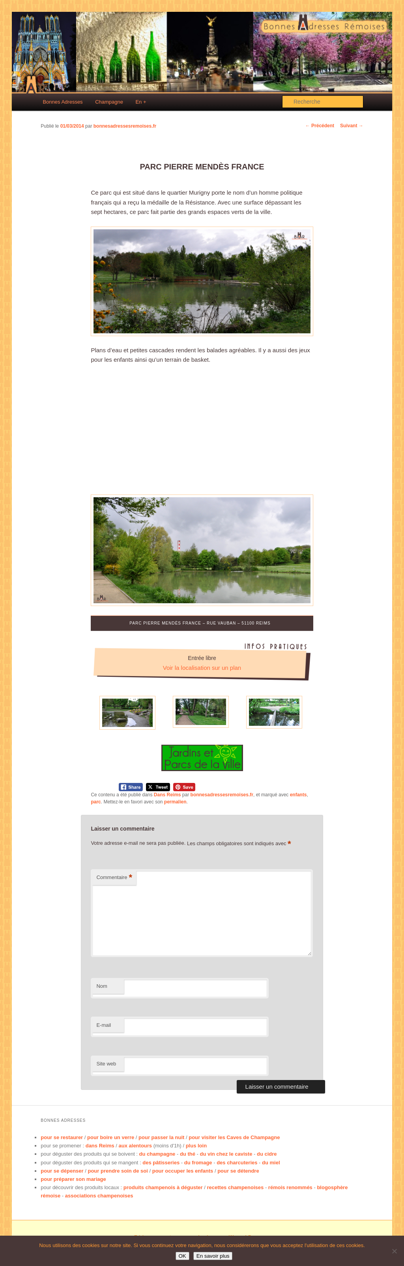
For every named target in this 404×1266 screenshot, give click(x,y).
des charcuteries (237, 1163)
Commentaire (114, 877)
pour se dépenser (62, 1171)
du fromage (198, 1163)
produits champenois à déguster (163, 1187)
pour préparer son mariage (73, 1179)
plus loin (196, 1146)
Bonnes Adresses (62, 102)
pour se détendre (238, 1171)
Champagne (109, 102)
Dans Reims (167, 795)
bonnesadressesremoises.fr (125, 126)
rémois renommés (290, 1187)
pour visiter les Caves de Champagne (234, 1137)
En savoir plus (213, 1256)
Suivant (351, 125)
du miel (271, 1163)
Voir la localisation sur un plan (202, 667)
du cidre (267, 1154)
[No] (394, 1251)
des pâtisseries (161, 1163)
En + (140, 102)
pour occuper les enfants (182, 1171)
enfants (298, 795)
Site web (106, 1064)
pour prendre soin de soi (118, 1171)
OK (182, 1256)
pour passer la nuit (161, 1137)
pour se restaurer (62, 1137)
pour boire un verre (110, 1137)
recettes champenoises (235, 1187)
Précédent (319, 125)
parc (96, 802)
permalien (175, 802)
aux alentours (135, 1146)
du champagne (157, 1154)
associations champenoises (99, 1196)
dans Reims (100, 1146)
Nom (101, 986)
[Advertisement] (202, 429)
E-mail (103, 1025)
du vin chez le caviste (226, 1154)
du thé (187, 1154)
